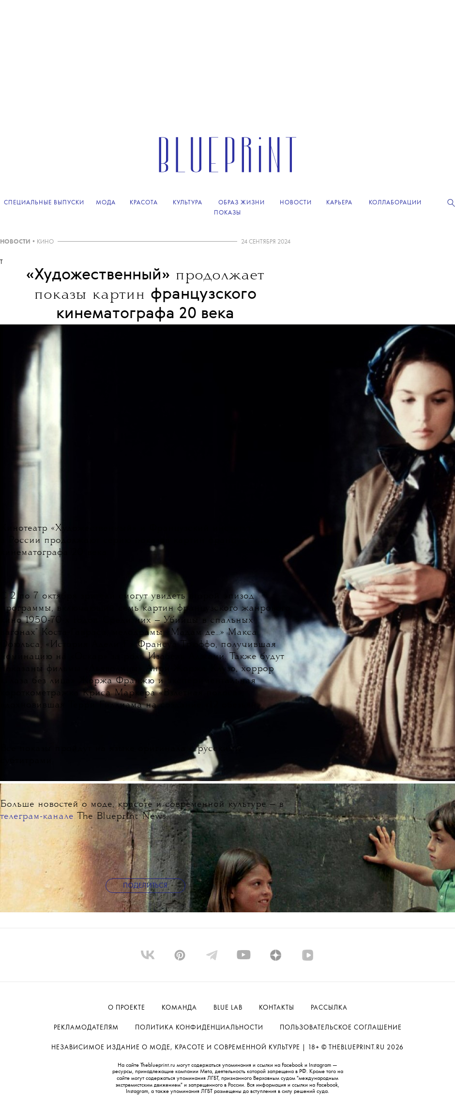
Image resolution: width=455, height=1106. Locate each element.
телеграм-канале (37, 816)
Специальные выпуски (44, 203)
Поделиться (145, 886)
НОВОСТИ (15, 242)
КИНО (45, 242)
